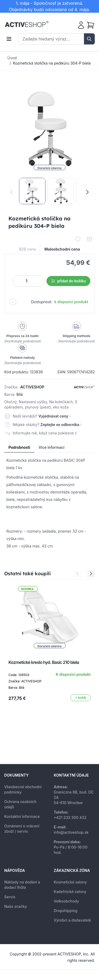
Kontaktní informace (22, 816)
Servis (9, 897)
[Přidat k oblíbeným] (78, 239)
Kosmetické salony (70, 882)
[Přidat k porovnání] (89, 239)
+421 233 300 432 (70, 817)
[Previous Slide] (77, 573)
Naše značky (15, 906)
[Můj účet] (81, 25)
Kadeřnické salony (70, 891)
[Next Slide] (91, 573)
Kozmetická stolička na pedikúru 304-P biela (52, 63)
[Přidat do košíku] (80, 697)
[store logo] (26, 24)
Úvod (12, 58)
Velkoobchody (66, 901)
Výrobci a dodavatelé (72, 920)
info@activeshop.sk (71, 832)
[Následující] (87, 192)
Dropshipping (66, 910)
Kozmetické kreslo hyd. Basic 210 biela (43, 662)
